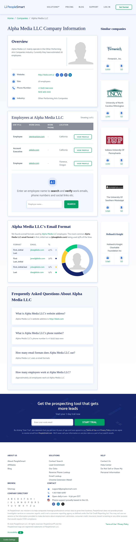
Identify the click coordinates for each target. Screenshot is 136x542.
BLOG (81, 7)
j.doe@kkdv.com (37, 267)
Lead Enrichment (57, 465)
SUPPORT (93, 7)
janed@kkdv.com (37, 258)
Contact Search (56, 461)
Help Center (106, 465)
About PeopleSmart (17, 461)
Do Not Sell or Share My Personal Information (111, 470)
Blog (10, 469)
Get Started (124, 7)
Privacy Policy (105, 430)
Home (10, 18)
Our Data (53, 469)
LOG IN (107, 7)
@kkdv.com (34, 150)
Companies (22, 18)
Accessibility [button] (15, 532)
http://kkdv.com (45, 75)
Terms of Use (91, 430)
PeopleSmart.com (45, 433)
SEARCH (71, 204)
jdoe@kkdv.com (37, 250)
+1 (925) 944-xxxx (45, 88)
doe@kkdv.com (37, 272)
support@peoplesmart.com (62, 489)
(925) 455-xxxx (44, 92)
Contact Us (106, 461)
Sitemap (11, 489)
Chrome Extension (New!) (60, 480)
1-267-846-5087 (56, 493)
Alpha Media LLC (49, 234)
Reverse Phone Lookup (59, 472)
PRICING (69, 7)
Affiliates (12, 465)
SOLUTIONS (53, 7)
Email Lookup (55, 476)
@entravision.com (36, 137)
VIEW (83, 137)
